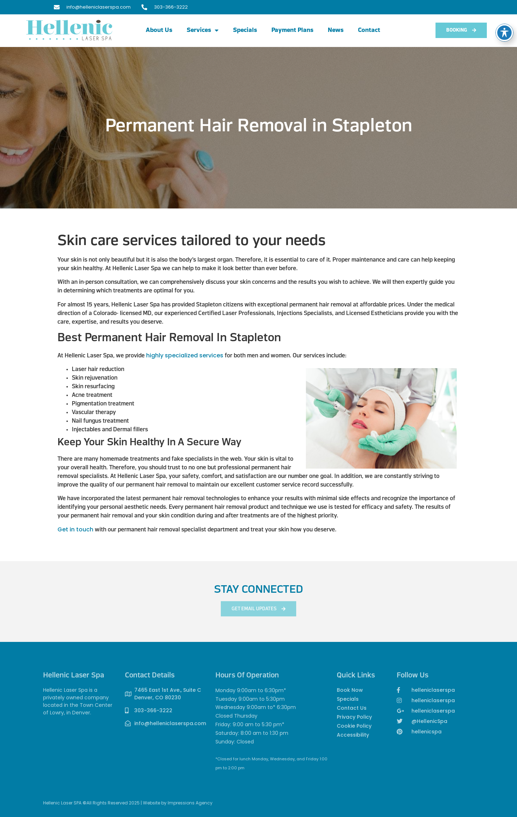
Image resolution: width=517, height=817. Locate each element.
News (336, 30)
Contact (369, 30)
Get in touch (75, 529)
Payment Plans (292, 30)
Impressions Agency (190, 803)
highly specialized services (184, 355)
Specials (245, 30)
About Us (159, 30)
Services (203, 30)
